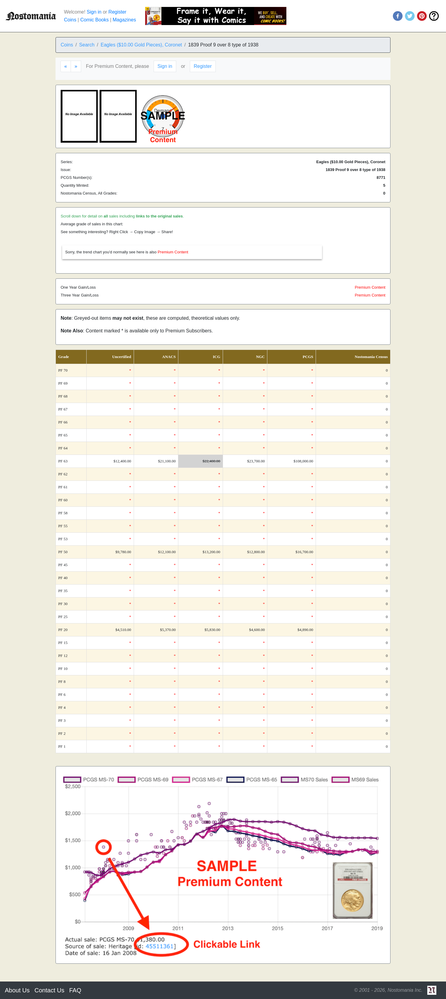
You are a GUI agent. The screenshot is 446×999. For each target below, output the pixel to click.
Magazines (124, 19)
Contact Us (49, 990)
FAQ (75, 990)
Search (86, 44)
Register (117, 11)
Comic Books (94, 19)
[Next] (76, 66)
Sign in (94, 11)
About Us (17, 990)
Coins (70, 19)
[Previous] (65, 66)
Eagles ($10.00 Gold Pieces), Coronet (141, 44)
